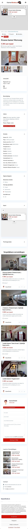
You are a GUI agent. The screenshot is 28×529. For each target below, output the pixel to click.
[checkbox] (3, 436)
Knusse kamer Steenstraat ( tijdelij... (17, 458)
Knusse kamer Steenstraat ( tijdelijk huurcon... (12, 273)
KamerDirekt (8, 286)
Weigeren (14, 520)
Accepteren (14, 516)
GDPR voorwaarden (18, 436)
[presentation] (3, 59)
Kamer (6, 31)
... (21, 315)
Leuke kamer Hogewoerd (11, 378)
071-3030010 (8, 486)
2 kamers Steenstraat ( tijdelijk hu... (17, 464)
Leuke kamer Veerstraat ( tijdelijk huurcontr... (14, 344)
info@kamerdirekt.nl (9, 488)
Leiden (12, 122)
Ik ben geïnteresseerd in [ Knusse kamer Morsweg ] (14, 429)
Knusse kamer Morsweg (14, 10)
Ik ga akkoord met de (14, 436)
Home (2, 31)
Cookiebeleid (11, 527)
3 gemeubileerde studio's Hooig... (16, 452)
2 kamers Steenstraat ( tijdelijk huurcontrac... (13, 308)
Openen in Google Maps (9, 125)
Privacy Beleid (17, 527)
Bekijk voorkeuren (14, 524)
